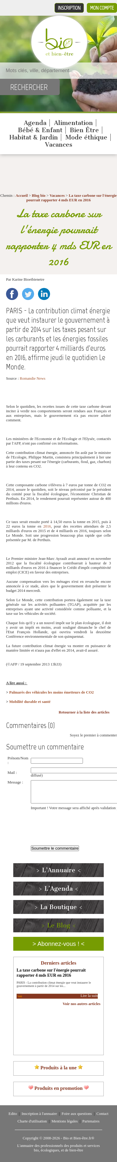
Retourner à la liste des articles (83, 712)
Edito (12, 1114)
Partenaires (91, 1121)
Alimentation (73, 122)
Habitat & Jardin (33, 137)
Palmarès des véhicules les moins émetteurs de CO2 (51, 692)
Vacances (58, 144)
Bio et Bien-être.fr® (78, 1138)
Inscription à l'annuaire (39, 1114)
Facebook (12, 294)
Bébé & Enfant (40, 130)
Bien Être (84, 130)
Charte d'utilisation (32, 1121)
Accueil (21, 195)
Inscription (69, 8)
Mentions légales (65, 1121)
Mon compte (102, 8)
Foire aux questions (77, 1114)
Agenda (35, 122)
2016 (47, 526)
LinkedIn (44, 294)
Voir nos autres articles (81, 1004)
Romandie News (33, 378)
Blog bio (39, 195)
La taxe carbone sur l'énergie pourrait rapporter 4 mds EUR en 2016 (71, 197)
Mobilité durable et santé (30, 702)
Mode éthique (86, 137)
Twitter (28, 294)
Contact (102, 1114)
